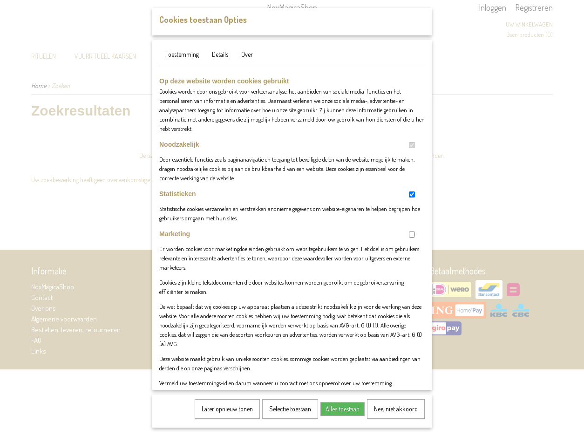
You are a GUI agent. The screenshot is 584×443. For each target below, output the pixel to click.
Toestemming (182, 64)
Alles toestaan (343, 418)
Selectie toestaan (290, 418)
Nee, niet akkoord (396, 418)
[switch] (412, 154)
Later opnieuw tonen (227, 418)
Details (220, 64)
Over (247, 64)
